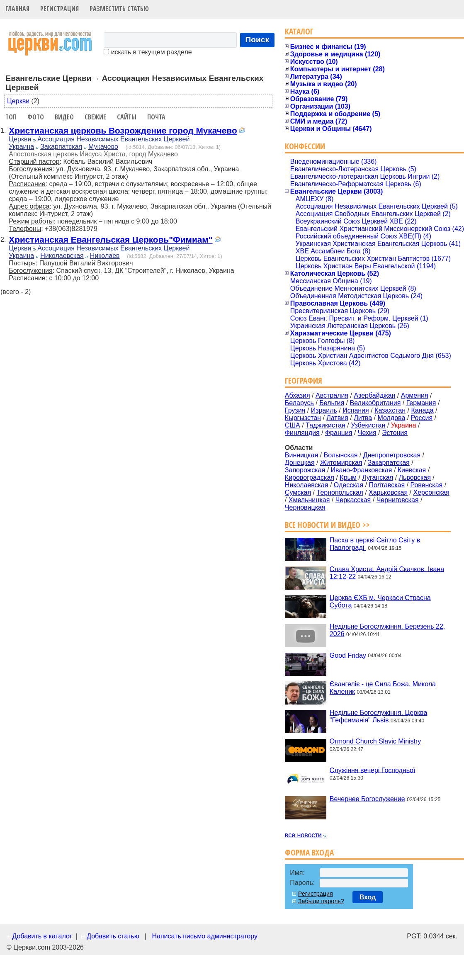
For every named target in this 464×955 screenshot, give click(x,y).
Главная (17, 8)
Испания (356, 410)
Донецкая (300, 462)
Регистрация (59, 8)
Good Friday (348, 655)
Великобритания (375, 402)
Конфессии (305, 146)
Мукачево (103, 146)
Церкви (18, 100)
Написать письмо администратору (204, 936)
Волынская (341, 455)
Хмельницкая (309, 499)
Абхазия (297, 395)
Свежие (95, 117)
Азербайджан (374, 395)
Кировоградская (309, 477)
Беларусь (299, 402)
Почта (156, 117)
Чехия (367, 432)
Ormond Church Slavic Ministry (375, 741)
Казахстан (390, 410)
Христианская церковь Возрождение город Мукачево (123, 130)
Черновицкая (305, 507)
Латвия (337, 417)
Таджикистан (325, 425)
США (292, 425)
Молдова (391, 417)
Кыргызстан (303, 417)
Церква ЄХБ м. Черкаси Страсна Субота (380, 601)
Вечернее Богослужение (367, 798)
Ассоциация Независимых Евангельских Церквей (113, 139)
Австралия (332, 395)
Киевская (412, 470)
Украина (21, 146)
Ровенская (426, 484)
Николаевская (62, 255)
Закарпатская (61, 146)
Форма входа (309, 852)
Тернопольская (340, 492)
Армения (414, 395)
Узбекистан (368, 425)
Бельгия (331, 402)
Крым (348, 477)
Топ (11, 117)
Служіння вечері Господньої (372, 769)
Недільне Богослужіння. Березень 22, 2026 (387, 630)
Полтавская (387, 484)
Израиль (324, 410)
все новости (303, 834)
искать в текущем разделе (148, 52)
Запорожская (305, 470)
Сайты (126, 117)
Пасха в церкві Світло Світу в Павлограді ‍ (375, 544)
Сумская (298, 492)
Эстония (395, 432)
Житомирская (341, 462)
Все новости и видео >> (327, 524)
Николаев (105, 255)
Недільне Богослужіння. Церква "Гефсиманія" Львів (378, 716)
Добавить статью (113, 936)
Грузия (295, 410)
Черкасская (353, 499)
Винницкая (301, 455)
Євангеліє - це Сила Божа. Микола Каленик (383, 687)
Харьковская (388, 492)
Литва (363, 417)
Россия (421, 417)
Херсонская (431, 492)
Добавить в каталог (42, 936)
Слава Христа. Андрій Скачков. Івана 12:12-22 (387, 572)
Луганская (377, 477)
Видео (64, 117)
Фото (35, 117)
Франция (338, 432)
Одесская (348, 484)
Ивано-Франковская (361, 470)
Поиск (257, 39)
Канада (422, 410)
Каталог (299, 31)
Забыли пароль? (321, 901)
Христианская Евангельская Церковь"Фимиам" (110, 239)
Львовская (415, 477)
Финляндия (302, 432)
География (303, 380)
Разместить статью (119, 8)
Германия (421, 402)
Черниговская (398, 499)
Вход (368, 897)
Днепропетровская (391, 455)
